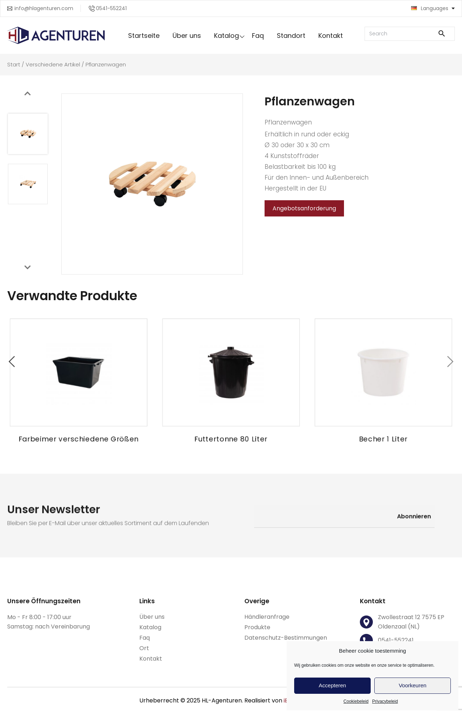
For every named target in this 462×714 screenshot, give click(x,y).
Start (13, 64)
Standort (291, 35)
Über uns (187, 35)
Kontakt (330, 35)
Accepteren (332, 685)
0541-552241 (111, 8)
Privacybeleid (385, 701)
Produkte (257, 627)
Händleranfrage (266, 617)
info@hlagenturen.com (43, 8)
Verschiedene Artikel (53, 64)
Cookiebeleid (356, 701)
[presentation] (27, 93)
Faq (258, 35)
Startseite (144, 35)
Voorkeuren (413, 685)
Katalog (226, 35)
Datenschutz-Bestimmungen (285, 638)
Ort (144, 648)
